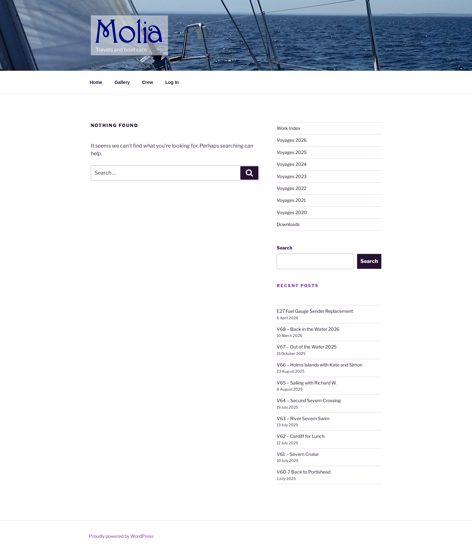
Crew (147, 82)
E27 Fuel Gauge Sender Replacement (315, 311)
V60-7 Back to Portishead (303, 471)
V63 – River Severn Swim (303, 418)
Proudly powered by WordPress (121, 536)
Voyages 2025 (292, 152)
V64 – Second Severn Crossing (309, 400)
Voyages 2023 (292, 176)
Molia (108, 22)
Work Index (289, 128)
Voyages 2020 (292, 212)
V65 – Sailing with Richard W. (307, 382)
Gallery (122, 82)
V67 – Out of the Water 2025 (307, 346)
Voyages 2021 (291, 200)
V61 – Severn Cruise (298, 454)
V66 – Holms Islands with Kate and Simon (319, 364)
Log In (172, 82)
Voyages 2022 (291, 188)
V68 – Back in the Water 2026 (308, 329)
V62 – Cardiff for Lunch (301, 436)
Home (96, 82)
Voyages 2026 (292, 140)
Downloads (288, 224)
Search (284, 247)
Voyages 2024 (292, 164)
